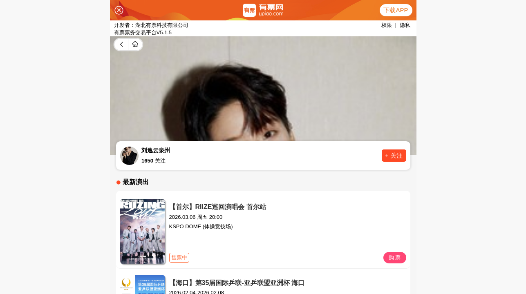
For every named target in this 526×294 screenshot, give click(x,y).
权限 (386, 25)
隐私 (405, 25)
